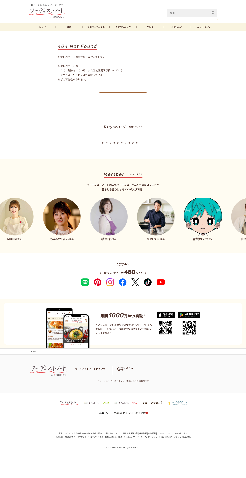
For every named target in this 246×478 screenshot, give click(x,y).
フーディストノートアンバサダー (115, 381)
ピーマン (184, 15)
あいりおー (167, 15)
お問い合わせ (81, 385)
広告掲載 (152, 443)
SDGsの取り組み (180, 443)
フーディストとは (178, 383)
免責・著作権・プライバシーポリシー (140, 385)
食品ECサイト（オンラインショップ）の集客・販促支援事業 (91, 447)
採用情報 (143, 443)
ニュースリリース (164, 443)
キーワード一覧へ (123, 157)
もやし (158, 147)
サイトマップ (115, 385)
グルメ (150, 27)
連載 (69, 27)
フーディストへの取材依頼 (201, 383)
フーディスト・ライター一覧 (146, 381)
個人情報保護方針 (130, 443)
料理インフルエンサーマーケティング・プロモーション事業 (143, 447)
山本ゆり (172, 147)
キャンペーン (203, 27)
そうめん (187, 147)
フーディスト (96, 27)
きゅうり (132, 147)
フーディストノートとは (86, 381)
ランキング (123, 27)
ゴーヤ (145, 147)
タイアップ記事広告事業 (180, 447)
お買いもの (176, 27)
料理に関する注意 (98, 385)
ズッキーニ (149, 15)
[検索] (213, 7)
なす (198, 15)
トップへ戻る (123, 95)
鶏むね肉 (211, 15)
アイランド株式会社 (72, 443)
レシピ (42, 27)
